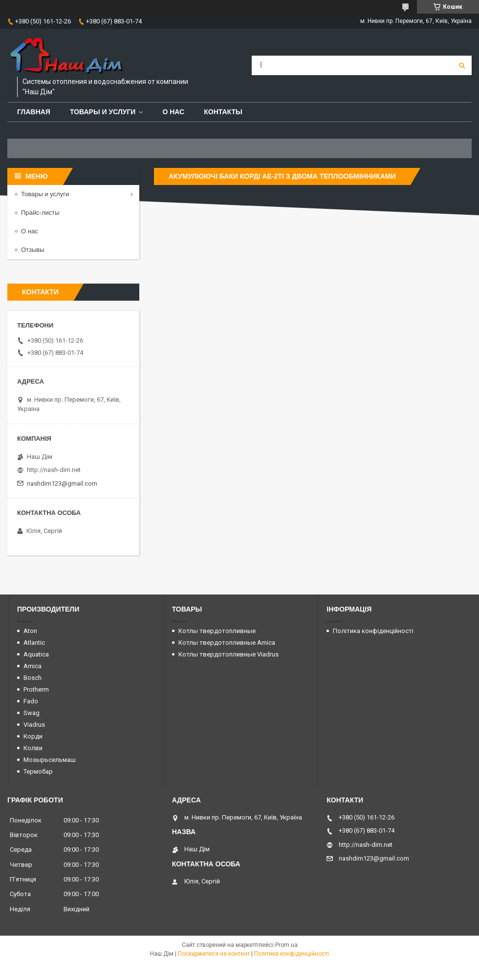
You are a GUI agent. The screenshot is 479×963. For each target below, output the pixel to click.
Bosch (32, 677)
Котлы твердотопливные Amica (226, 642)
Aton (30, 631)
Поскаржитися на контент (214, 953)
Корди (33, 736)
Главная (33, 112)
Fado (30, 701)
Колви (33, 748)
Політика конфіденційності (373, 631)
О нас (173, 112)
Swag (31, 713)
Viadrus (34, 724)
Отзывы (32, 249)
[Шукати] (462, 65)
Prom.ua (286, 945)
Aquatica (36, 654)
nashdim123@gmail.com (62, 483)
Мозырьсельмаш (49, 759)
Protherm (36, 689)
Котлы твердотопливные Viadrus (228, 654)
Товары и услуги (103, 112)
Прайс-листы (40, 212)
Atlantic (34, 642)
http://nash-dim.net (54, 469)
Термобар (38, 771)
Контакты (223, 112)
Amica (32, 666)
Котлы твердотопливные (217, 631)
